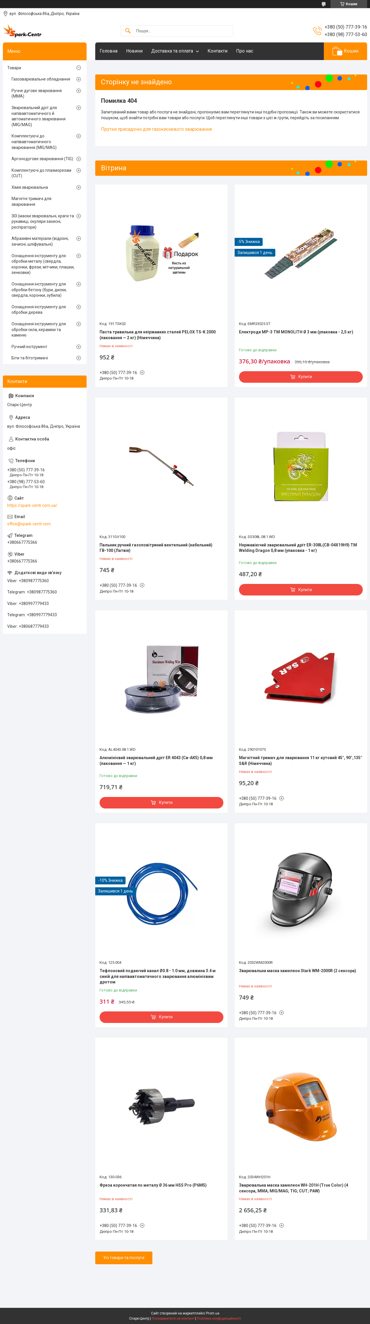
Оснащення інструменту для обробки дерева (39, 310)
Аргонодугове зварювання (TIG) (42, 158)
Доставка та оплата (172, 51)
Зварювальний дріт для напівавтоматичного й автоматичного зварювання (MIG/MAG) (39, 116)
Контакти (217, 51)
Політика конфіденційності (219, 1318)
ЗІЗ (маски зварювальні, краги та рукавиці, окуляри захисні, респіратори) (43, 221)
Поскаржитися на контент (173, 1318)
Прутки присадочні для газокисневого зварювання (156, 129)
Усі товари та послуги (123, 1257)
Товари (14, 68)
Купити (305, 376)
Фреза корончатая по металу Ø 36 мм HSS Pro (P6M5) (153, 1185)
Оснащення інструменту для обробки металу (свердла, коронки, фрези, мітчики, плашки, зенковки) (43, 264)
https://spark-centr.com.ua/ (32, 505)
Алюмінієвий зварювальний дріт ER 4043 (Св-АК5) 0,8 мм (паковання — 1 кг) (156, 760)
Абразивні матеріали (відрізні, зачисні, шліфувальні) (40, 241)
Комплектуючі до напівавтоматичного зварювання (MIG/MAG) (34, 142)
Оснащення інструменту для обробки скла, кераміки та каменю (39, 329)
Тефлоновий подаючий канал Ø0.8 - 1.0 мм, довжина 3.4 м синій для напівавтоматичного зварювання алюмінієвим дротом (158, 976)
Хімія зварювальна (30, 187)
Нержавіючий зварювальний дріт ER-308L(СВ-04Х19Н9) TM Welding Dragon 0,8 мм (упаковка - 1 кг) (298, 548)
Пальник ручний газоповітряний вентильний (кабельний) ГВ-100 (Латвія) (156, 548)
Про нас (244, 51)
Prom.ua (212, 1313)
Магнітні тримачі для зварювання (31, 201)
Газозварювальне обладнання (41, 79)
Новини (134, 51)
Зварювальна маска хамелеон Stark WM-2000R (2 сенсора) (297, 970)
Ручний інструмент (29, 346)
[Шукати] (128, 31)
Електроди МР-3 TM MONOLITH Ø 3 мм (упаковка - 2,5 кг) (296, 332)
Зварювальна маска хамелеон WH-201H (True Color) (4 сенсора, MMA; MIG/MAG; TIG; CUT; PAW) (293, 1188)
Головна (108, 51)
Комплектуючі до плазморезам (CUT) (41, 173)
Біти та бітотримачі (30, 358)
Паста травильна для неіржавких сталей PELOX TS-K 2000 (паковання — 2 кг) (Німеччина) (158, 335)
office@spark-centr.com (29, 524)
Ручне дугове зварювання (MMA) (37, 93)
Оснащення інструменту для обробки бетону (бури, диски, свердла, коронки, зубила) (39, 290)
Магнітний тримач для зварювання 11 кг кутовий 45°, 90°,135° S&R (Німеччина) (300, 760)
